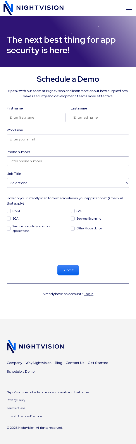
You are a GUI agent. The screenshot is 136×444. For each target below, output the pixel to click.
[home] (33, 8)
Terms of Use (16, 408)
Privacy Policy (16, 400)
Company (14, 362)
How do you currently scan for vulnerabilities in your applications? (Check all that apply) (65, 201)
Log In (88, 294)
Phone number (18, 152)
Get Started (98, 362)
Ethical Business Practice (24, 416)
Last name (79, 108)
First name (15, 108)
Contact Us (75, 362)
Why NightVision (39, 362)
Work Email (15, 130)
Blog (58, 362)
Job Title (14, 173)
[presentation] (68, 249)
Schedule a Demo (21, 371)
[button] (128, 8)
